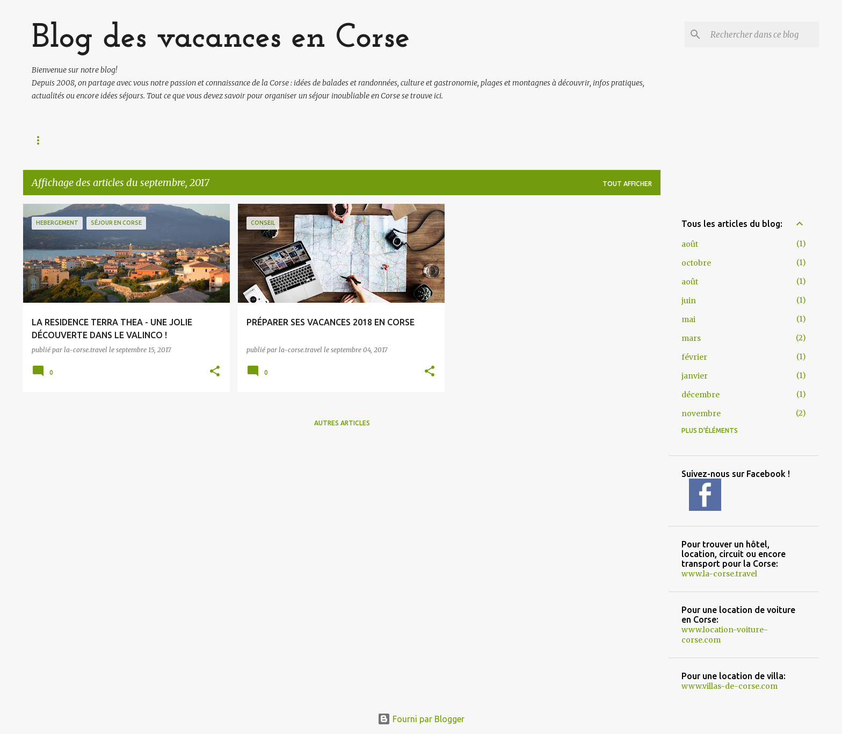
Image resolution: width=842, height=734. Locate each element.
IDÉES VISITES (114, 140)
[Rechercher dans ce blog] (762, 34)
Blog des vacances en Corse (221, 38)
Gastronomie (394, 140)
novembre (701, 413)
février (694, 357)
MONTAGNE (241, 140)
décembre (700, 395)
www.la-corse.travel (719, 574)
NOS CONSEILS (533, 140)
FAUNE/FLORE (314, 140)
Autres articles (342, 422)
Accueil (48, 140)
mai (688, 319)
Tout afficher (627, 183)
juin (688, 300)
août (689, 244)
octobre (696, 263)
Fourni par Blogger (421, 719)
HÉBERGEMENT (615, 140)
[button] (214, 372)
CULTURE (463, 140)
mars (691, 338)
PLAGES (179, 140)
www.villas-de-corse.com (729, 686)
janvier (694, 376)
